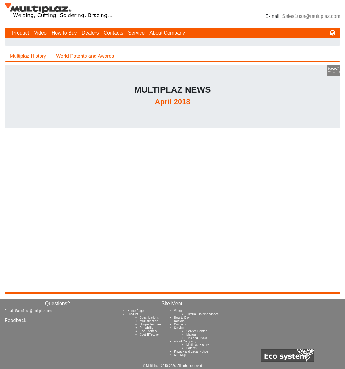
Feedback (15, 320)
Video (40, 32)
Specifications (149, 317)
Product (20, 32)
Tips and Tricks (196, 338)
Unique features (151, 324)
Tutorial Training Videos (202, 314)
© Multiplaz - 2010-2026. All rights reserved (172, 365)
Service (136, 32)
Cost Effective (149, 334)
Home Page (135, 311)
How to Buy (64, 32)
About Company (167, 32)
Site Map (180, 355)
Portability (146, 328)
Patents (191, 348)
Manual (191, 334)
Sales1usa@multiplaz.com (311, 16)
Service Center (196, 331)
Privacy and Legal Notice (191, 351)
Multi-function (149, 321)
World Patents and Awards (85, 56)
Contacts (113, 32)
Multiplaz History (28, 56)
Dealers (90, 32)
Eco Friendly (148, 331)
